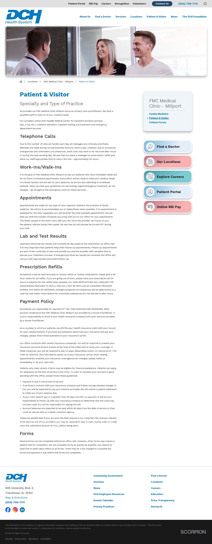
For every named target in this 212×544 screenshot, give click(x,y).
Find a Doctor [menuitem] (103, 16)
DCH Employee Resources (109, 494)
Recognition (122, 3)
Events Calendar (103, 500)
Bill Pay (93, 3)
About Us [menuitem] (85, 16)
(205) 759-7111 (188, 3)
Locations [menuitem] (136, 16)
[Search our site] (205, 3)
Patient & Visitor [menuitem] (156, 16)
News (97, 488)
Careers (106, 3)
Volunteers (139, 3)
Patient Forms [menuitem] (157, 122)
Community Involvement (108, 475)
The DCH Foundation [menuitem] (194, 16)
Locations (157, 482)
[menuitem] (9, 538)
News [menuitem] (174, 16)
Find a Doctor (159, 475)
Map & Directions (16, 497)
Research (156, 506)
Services (99, 482)
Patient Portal (76, 3)
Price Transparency (162, 500)
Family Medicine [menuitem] (158, 114)
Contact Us (162, 3)
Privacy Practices (104, 506)
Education (157, 494)
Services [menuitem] (121, 16)
